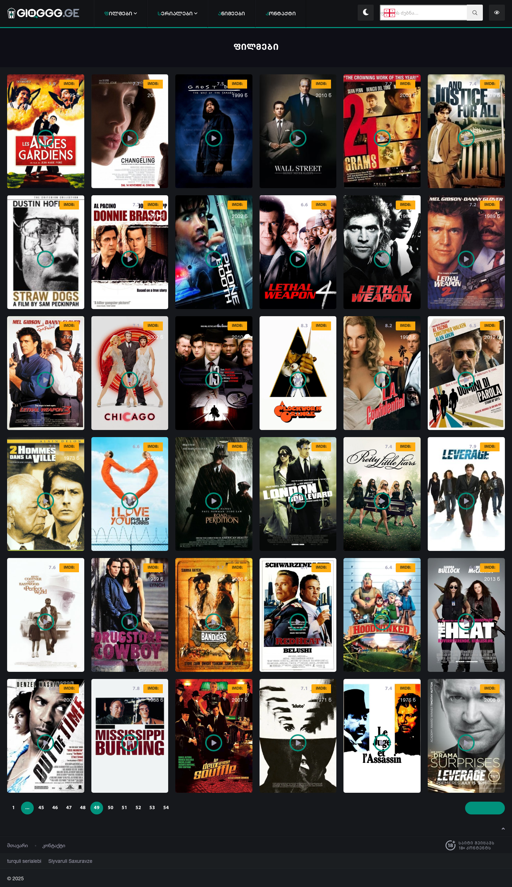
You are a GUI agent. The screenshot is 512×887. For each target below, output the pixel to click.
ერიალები (177, 13)
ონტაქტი (281, 13)
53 (152, 808)
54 (166, 808)
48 (83, 808)
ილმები (120, 13)
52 (138, 808)
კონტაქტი (53, 845)
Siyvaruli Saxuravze (61, 861)
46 (55, 808)
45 (41, 808)
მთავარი (17, 845)
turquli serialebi (21, 861)
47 (69, 808)
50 (110, 808)
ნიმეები (231, 13)
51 (124, 808)
